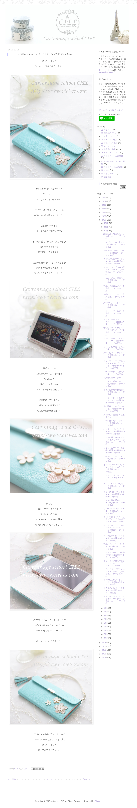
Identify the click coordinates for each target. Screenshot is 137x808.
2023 (104, 205)
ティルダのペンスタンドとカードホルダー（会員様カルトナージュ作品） (114, 599)
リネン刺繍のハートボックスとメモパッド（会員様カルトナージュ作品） (114, 440)
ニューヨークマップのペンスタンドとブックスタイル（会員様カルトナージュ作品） (114, 364)
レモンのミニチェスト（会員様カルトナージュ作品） (114, 458)
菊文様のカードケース (113, 378)
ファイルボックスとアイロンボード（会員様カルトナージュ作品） (114, 340)
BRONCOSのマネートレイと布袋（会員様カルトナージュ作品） (114, 261)
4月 (105, 626)
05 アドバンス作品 (109, 143)
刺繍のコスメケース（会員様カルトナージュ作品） (114, 296)
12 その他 (105, 170)
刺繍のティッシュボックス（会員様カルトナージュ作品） (114, 546)
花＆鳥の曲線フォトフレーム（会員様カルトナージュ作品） (114, 582)
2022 (104, 209)
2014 (104, 657)
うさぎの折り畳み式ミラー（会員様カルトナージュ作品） (114, 502)
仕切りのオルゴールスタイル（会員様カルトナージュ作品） (114, 590)
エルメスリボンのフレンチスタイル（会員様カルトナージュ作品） (114, 321)
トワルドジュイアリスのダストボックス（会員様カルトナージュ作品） (114, 572)
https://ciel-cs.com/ (107, 72)
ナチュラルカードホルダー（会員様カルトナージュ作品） (114, 252)
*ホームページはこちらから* (111, 110)
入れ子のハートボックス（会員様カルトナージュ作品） (114, 355)
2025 (104, 197)
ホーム (49, 779)
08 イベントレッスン (110, 152)
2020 (104, 216)
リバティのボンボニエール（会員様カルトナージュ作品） (114, 510)
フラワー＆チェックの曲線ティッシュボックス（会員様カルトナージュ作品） (114, 528)
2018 (104, 642)
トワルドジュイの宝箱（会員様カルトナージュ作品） (114, 280)
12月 (106, 223)
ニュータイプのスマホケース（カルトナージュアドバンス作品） (114, 563)
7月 (105, 615)
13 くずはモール (108, 173)
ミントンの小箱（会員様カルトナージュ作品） (114, 348)
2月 (105, 634)
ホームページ (104, 70)
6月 (105, 619)
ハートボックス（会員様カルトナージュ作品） (114, 373)
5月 (105, 623)
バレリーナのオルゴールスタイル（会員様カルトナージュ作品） (114, 431)
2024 (104, 201)
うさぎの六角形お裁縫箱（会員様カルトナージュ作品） (114, 392)
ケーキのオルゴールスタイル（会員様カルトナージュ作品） (114, 538)
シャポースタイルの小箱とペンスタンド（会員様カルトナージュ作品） (114, 270)
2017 (104, 646)
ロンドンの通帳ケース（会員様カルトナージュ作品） (114, 383)
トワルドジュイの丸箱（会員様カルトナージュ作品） (114, 485)
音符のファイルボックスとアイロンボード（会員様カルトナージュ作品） (114, 331)
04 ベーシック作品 (109, 139)
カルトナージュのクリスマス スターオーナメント (114, 477)
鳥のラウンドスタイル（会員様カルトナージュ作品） (114, 305)
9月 (105, 608)
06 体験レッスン (108, 146)
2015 (104, 654)
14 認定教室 (106, 177)
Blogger (98, 801)
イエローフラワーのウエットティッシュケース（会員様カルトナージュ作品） (114, 468)
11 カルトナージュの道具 (112, 167)
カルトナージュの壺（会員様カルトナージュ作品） (114, 313)
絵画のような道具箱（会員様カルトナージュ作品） (114, 236)
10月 (106, 231)
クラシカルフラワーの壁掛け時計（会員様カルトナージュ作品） (114, 450)
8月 (105, 612)
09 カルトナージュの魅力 (112, 156)
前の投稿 (87, 779)
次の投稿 (12, 779)
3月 (105, 630)
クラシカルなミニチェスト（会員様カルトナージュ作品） (114, 423)
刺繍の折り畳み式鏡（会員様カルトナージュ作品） (114, 288)
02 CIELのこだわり (109, 133)
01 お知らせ (106, 130)
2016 (104, 650)
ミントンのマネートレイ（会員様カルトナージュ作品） (114, 244)
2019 (104, 220)
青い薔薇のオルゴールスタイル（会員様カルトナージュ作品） (114, 408)
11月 (106, 227)
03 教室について (108, 136)
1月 (105, 638)
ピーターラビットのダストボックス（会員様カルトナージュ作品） (114, 400)
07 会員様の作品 (108, 149)
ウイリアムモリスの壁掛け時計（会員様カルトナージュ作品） (114, 554)
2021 (104, 212)
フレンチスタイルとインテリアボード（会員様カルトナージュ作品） (114, 519)
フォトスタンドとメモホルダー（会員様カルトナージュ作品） (114, 494)
